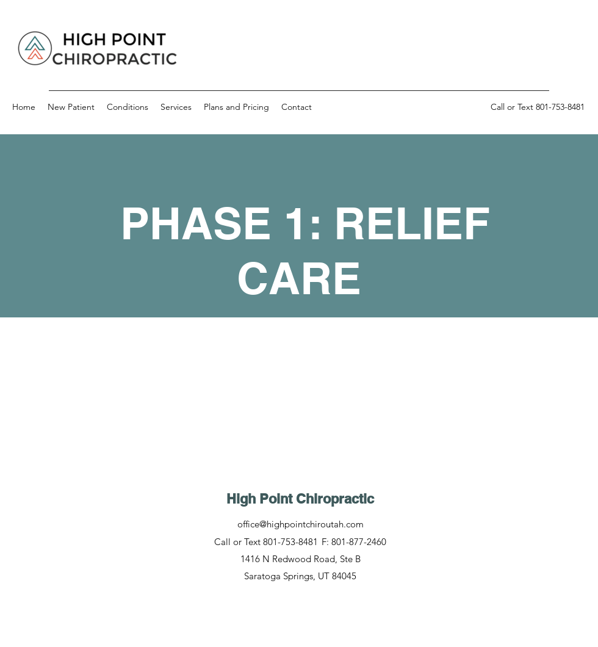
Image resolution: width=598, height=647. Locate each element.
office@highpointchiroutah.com (300, 524)
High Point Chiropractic (300, 499)
